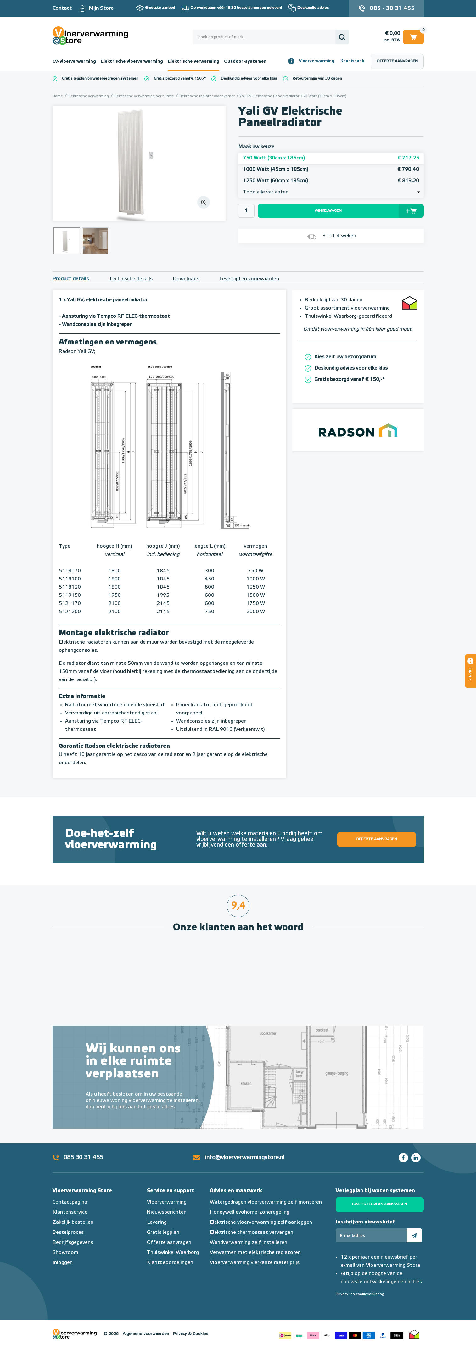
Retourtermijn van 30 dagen (317, 79)
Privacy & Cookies (190, 1334)
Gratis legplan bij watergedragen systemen (100, 79)
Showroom (65, 1252)
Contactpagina (70, 1202)
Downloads (186, 279)
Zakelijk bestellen (73, 1222)
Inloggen (63, 1262)
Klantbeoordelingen (170, 1262)
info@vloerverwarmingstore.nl (244, 1157)
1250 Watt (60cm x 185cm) (331, 181)
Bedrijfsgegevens (73, 1242)
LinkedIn (416, 1157)
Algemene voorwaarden (146, 1334)
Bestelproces (68, 1232)
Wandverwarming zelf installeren (248, 1242)
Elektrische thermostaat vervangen (251, 1232)
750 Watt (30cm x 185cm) (331, 158)
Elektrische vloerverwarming (132, 61)
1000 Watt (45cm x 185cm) (331, 169)
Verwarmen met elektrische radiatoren (255, 1252)
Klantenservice (70, 1212)
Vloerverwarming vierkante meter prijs (255, 1262)
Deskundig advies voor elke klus (249, 79)
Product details (71, 279)
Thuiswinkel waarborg (414, 1334)
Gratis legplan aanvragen (379, 1204)
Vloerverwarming (316, 61)
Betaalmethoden (341, 1334)
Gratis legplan (163, 1232)
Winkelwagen (413, 37)
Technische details (131, 279)
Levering (157, 1222)
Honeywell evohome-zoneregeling (249, 1212)
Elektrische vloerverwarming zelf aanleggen (261, 1222)
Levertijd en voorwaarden (249, 279)
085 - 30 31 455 (392, 8)
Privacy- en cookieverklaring (360, 1294)
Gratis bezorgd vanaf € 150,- (179, 79)
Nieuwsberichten (167, 1212)
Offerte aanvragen (397, 61)
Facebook (403, 1157)
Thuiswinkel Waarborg (173, 1252)
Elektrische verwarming (193, 61)
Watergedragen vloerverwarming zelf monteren (266, 1202)
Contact (62, 8)
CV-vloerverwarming (74, 61)
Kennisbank (352, 61)
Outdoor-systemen (245, 61)
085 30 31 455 (83, 1157)
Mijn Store (101, 8)
